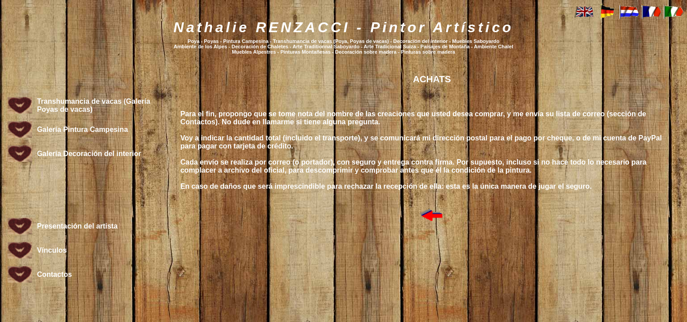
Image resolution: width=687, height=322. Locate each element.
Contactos (54, 274)
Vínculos (52, 250)
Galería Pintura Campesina (82, 129)
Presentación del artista (77, 226)
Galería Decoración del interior (89, 153)
